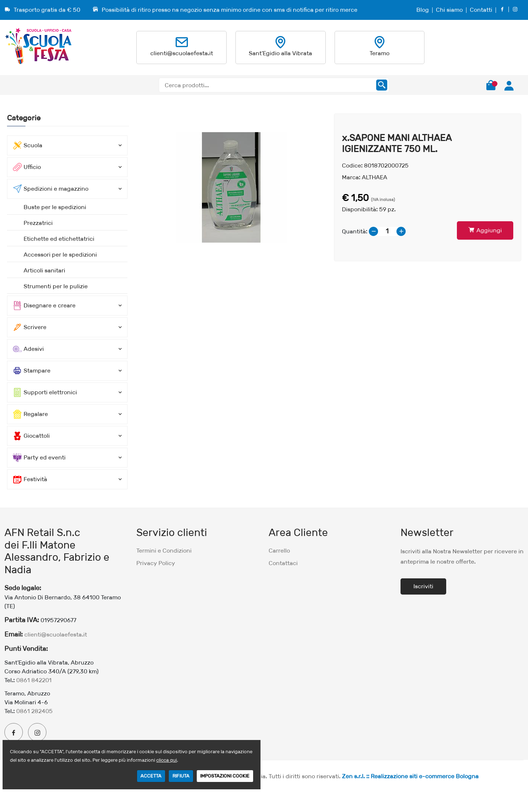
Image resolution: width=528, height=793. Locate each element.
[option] (231, 187)
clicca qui (166, 760)
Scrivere (29, 327)
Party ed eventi (39, 457)
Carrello (279, 550)
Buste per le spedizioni (55, 207)
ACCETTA (150, 776)
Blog (422, 9)
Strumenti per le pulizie (56, 286)
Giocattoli (31, 435)
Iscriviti (423, 586)
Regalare (30, 414)
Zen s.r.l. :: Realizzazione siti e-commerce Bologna (410, 776)
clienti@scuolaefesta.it (181, 53)
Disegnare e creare (44, 305)
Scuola (27, 145)
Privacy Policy (155, 563)
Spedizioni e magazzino (50, 188)
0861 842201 (34, 680)
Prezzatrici (38, 222)
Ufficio (27, 167)
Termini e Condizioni (164, 550)
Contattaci (283, 563)
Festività (30, 479)
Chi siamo (449, 9)
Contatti (481, 9)
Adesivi (28, 349)
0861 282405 (34, 711)
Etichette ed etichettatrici (59, 238)
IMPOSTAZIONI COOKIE (224, 776)
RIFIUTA (180, 776)
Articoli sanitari (44, 270)
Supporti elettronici (45, 392)
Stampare (31, 370)
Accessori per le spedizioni (60, 254)
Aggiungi (485, 230)
